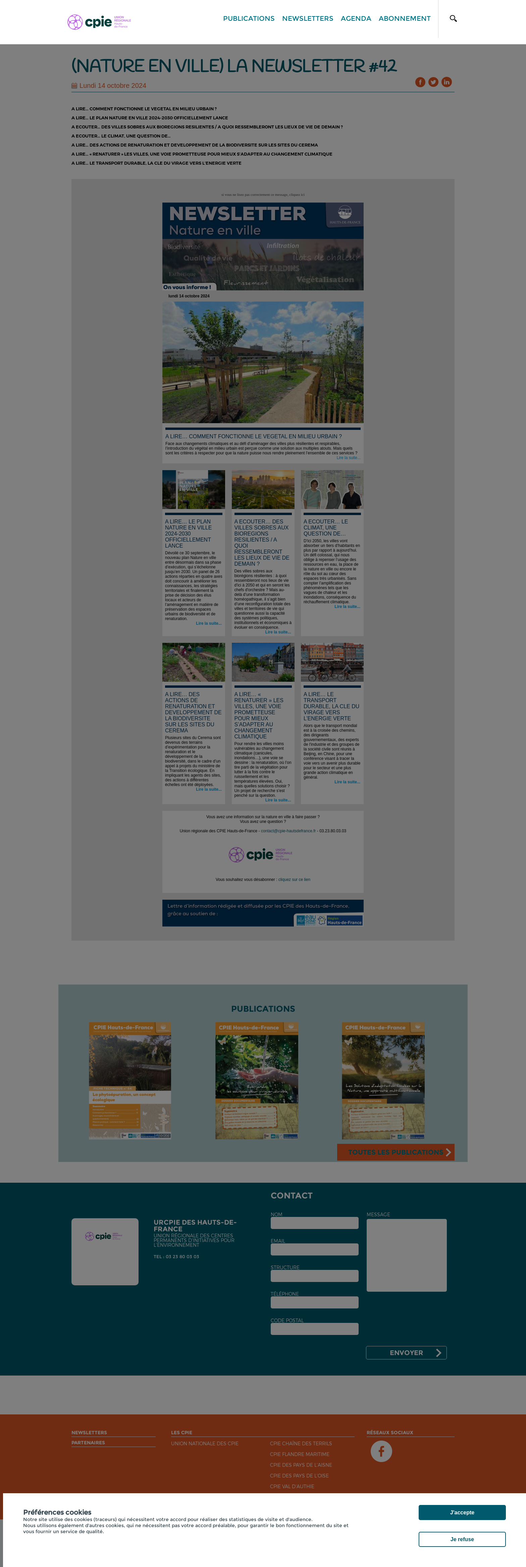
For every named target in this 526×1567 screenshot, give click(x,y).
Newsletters (307, 18)
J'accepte (462, 1512)
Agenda (356, 18)
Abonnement (405, 18)
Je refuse (462, 1539)
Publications (249, 18)
